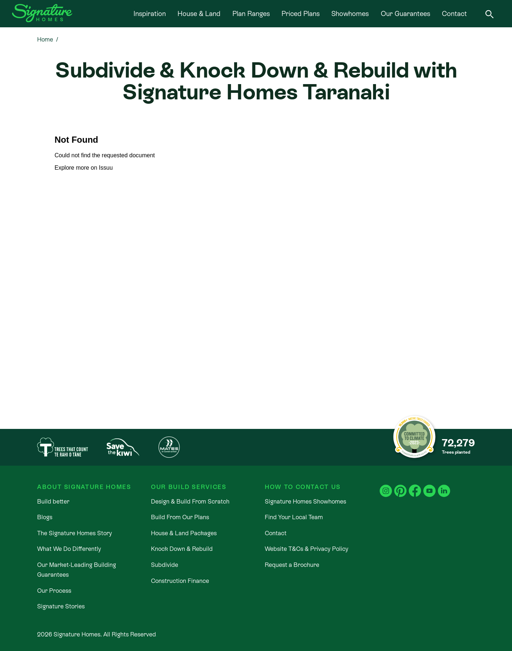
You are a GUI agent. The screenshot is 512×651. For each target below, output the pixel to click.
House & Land (198, 13)
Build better (53, 501)
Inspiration (149, 13)
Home (45, 39)
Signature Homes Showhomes (305, 501)
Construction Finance (180, 580)
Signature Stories (61, 606)
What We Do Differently (69, 548)
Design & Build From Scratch (190, 501)
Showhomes (350, 13)
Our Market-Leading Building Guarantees (76, 569)
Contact (454, 13)
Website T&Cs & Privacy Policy (306, 548)
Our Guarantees (405, 13)
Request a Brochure (292, 564)
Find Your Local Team (294, 517)
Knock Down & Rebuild (182, 548)
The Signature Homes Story (74, 533)
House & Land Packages (184, 533)
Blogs (44, 517)
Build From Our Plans (180, 517)
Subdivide (164, 564)
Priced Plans (300, 13)
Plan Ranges (251, 13)
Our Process (54, 590)
